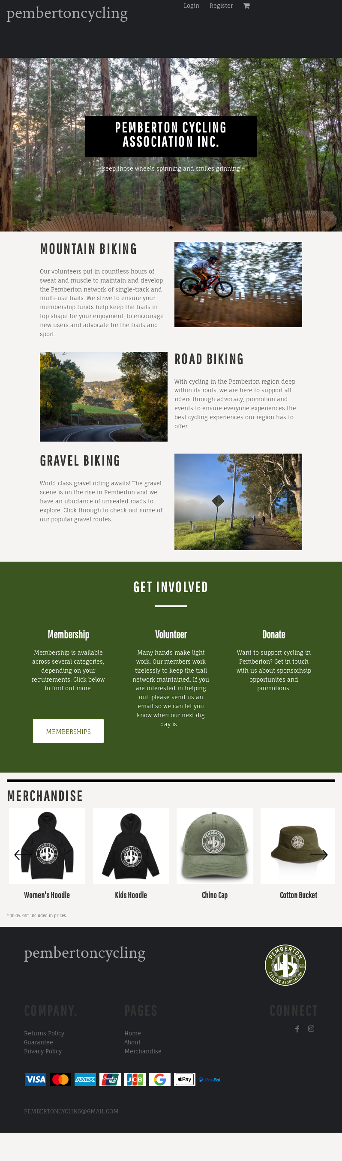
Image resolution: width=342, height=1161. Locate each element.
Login (191, 5)
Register (221, 5)
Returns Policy (44, 1033)
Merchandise (143, 1051)
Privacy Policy (43, 1051)
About (132, 1042)
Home (132, 1033)
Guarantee (38, 1042)
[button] (104, 397)
